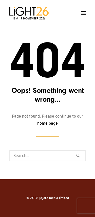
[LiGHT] (29, 13)
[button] (83, 13)
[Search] (47, 155)
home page (47, 123)
